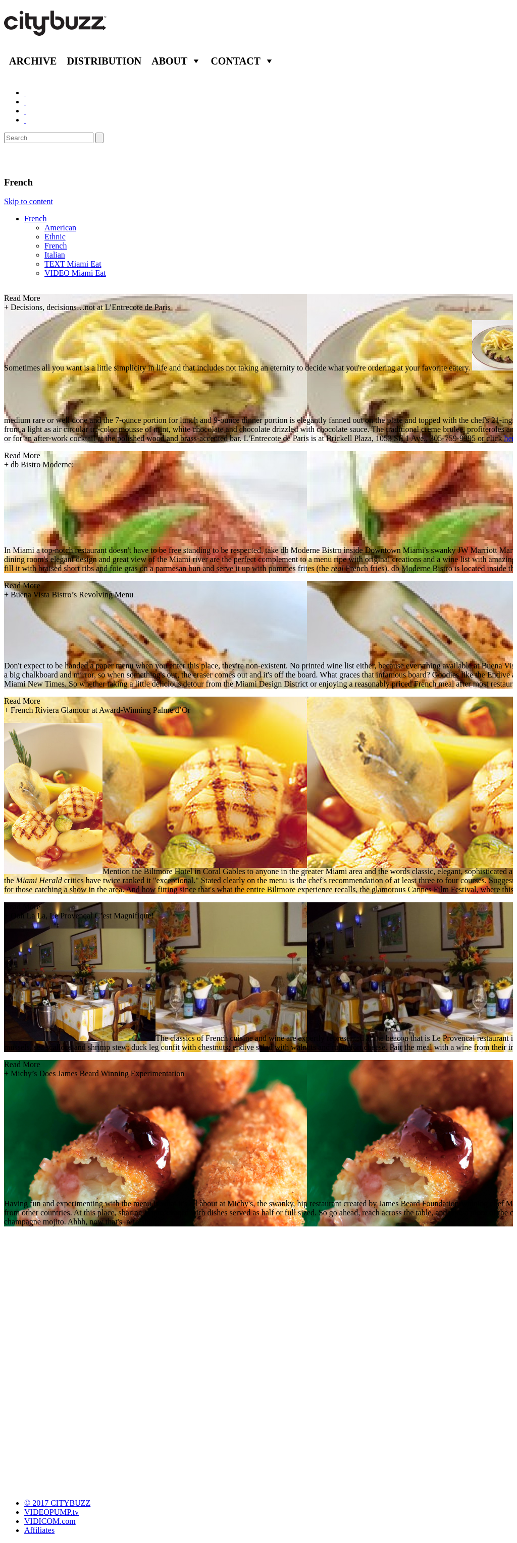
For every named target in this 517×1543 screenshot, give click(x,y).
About (169, 61)
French (35, 218)
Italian (54, 255)
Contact (236, 61)
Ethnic (55, 236)
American (60, 227)
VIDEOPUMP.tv (51, 1512)
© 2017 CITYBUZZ (57, 1503)
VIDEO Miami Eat (75, 273)
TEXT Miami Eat (72, 264)
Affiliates (39, 1530)
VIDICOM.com (50, 1521)
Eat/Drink (30, 159)
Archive (33, 61)
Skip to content (28, 201)
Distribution (104, 61)
